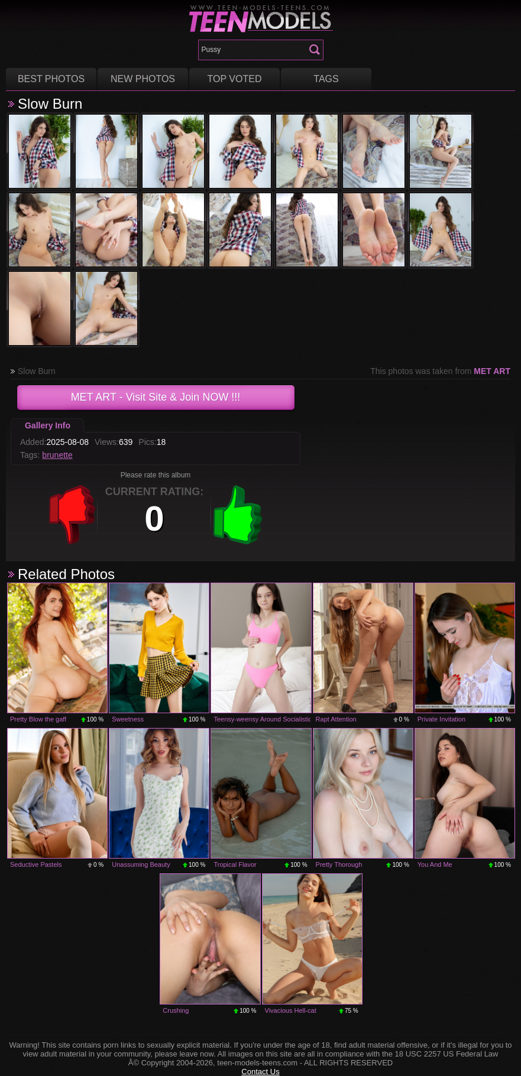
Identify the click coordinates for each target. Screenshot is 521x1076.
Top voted (235, 79)
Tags (325, 79)
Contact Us (260, 1071)
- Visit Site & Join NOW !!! (156, 397)
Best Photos (51, 79)
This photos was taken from (440, 371)
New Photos (143, 79)
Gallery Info (47, 425)
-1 (72, 514)
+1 (237, 514)
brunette (57, 455)
